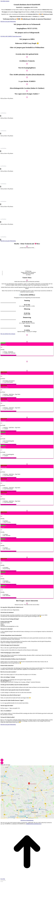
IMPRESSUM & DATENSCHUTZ (33, 823)
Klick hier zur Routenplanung (27, 820)
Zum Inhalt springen (5, 1)
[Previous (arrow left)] (1, 881)
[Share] (2, 880)
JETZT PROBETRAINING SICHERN (8, 355)
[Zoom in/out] (5, 880)
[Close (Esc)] (1, 880)
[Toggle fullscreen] (3, 880)
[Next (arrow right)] (2, 881)
